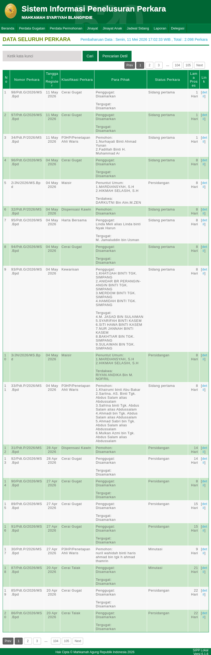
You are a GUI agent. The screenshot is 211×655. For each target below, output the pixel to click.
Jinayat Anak (112, 28)
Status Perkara (167, 80)
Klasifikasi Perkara (77, 80)
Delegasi (177, 28)
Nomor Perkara (27, 80)
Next (199, 65)
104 (177, 65)
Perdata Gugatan (32, 28)
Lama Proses (194, 79)
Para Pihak (120, 80)
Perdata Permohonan (66, 28)
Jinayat (92, 28)
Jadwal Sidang (138, 28)
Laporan (160, 28)
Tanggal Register (52, 79)
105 (188, 65)
